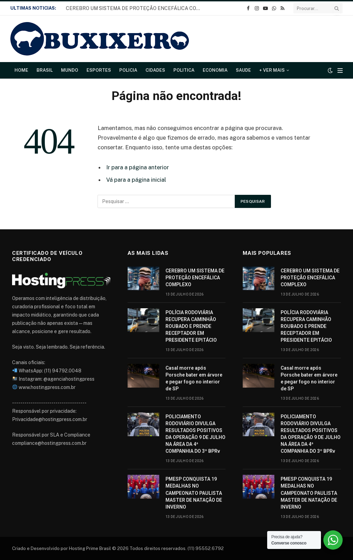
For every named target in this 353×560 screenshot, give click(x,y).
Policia (128, 70)
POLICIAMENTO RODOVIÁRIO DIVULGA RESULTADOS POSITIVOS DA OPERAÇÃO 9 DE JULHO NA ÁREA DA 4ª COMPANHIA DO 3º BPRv (195, 434)
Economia (215, 70)
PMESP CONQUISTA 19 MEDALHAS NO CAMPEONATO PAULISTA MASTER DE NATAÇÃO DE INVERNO (193, 492)
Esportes (99, 70)
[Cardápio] (340, 70)
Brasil (45, 70)
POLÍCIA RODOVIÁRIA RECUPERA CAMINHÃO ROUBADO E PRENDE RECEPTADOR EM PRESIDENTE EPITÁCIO (191, 326)
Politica (183, 70)
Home (21, 70)
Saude (243, 70)
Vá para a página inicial (136, 179)
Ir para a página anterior (137, 167)
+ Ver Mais (272, 70)
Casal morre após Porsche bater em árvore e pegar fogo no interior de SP (193, 378)
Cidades (155, 70)
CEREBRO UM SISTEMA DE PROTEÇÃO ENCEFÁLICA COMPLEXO (135, 8)
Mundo (69, 70)
